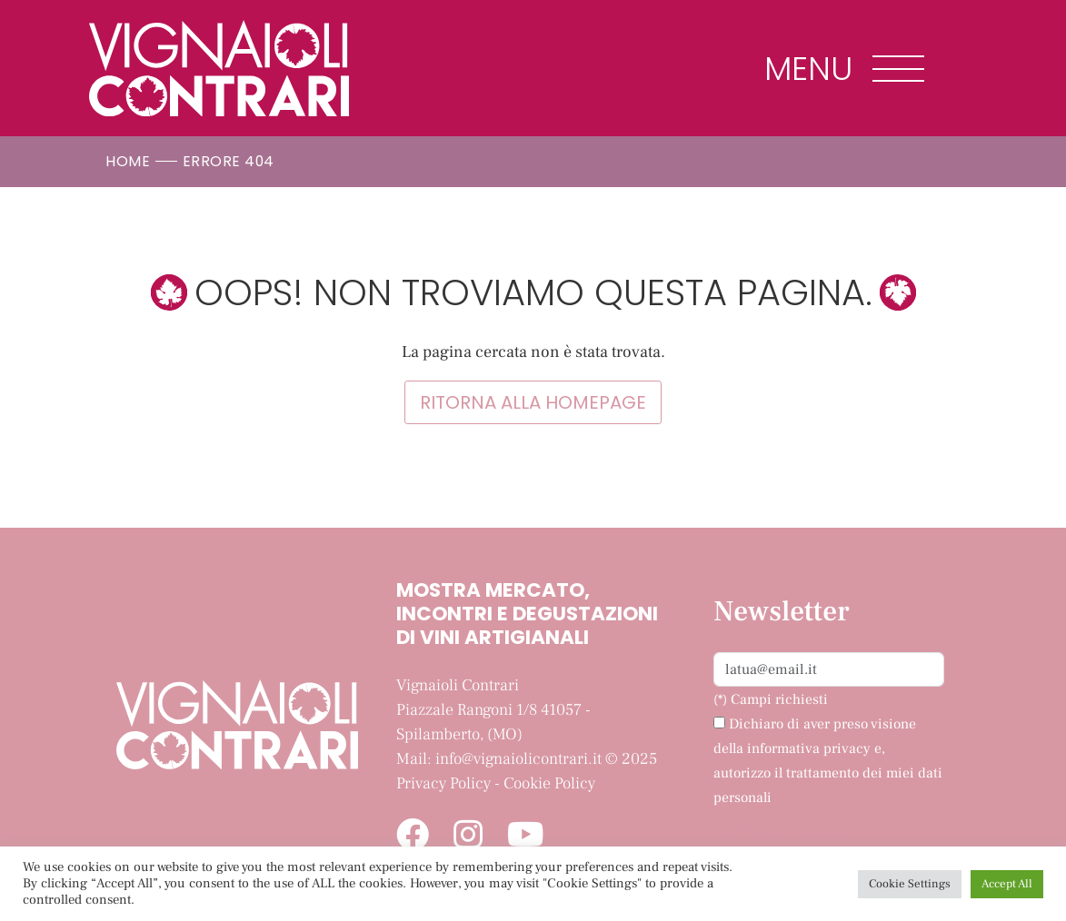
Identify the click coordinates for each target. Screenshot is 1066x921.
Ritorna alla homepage (533, 402)
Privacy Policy (443, 783)
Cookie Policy (549, 783)
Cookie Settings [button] (910, 883)
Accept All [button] (1006, 883)
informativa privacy (809, 748)
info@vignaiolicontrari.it (518, 758)
